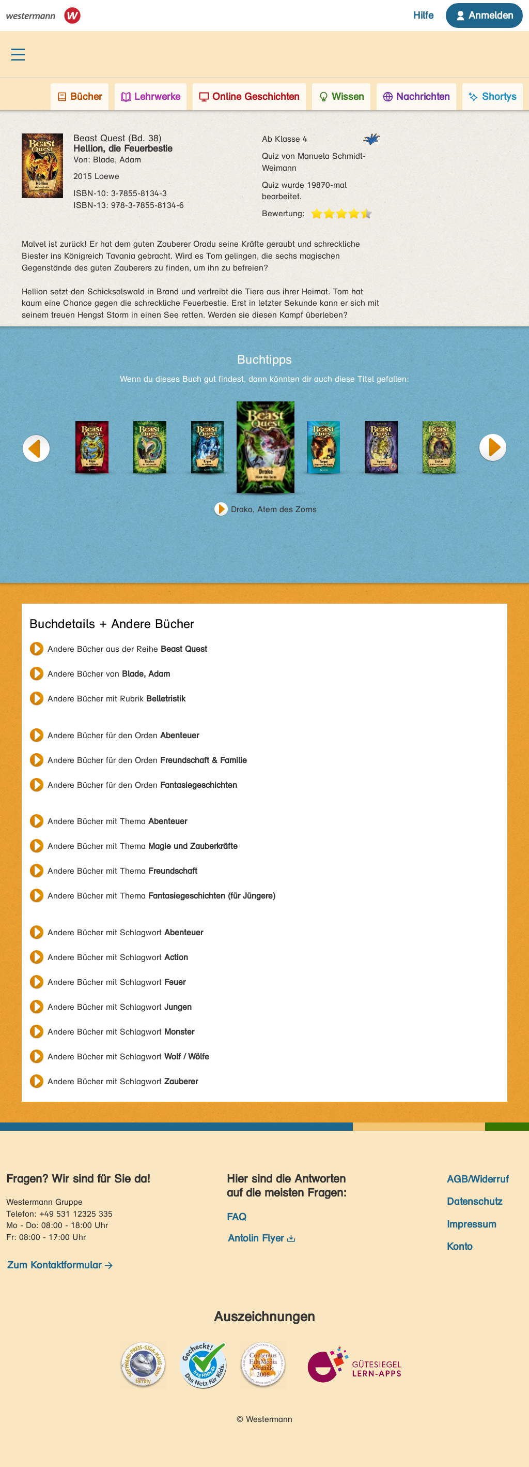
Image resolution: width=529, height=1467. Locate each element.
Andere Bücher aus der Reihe (127, 649)
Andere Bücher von (109, 674)
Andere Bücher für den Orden (123, 735)
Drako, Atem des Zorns (274, 509)
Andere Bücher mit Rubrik (116, 698)
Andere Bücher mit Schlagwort (125, 932)
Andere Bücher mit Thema (117, 821)
